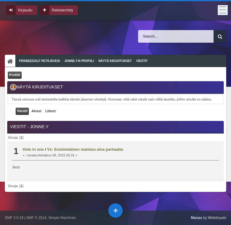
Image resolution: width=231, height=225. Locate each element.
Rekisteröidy (62, 10)
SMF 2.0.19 (14, 218)
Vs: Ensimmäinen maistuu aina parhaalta (85, 149)
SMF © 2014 (36, 218)
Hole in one (33, 149)
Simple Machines (62, 218)
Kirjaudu (25, 10)
